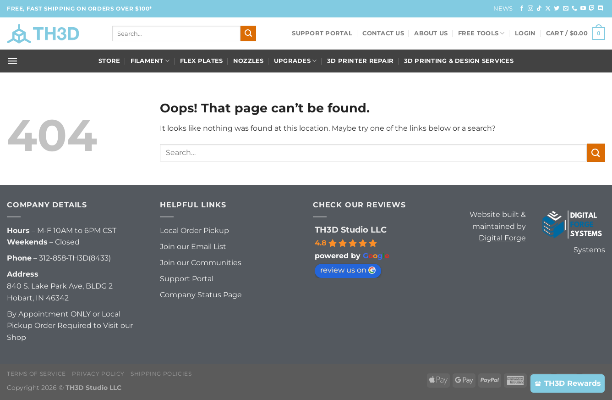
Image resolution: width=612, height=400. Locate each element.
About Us (431, 33)
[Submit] (248, 33)
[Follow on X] (548, 9)
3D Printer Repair (360, 60)
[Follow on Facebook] (522, 9)
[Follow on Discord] (600, 9)
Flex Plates (201, 60)
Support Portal (322, 33)
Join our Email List (193, 246)
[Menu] (12, 61)
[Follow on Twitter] (556, 9)
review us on (348, 270)
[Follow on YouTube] (583, 9)
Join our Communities (200, 262)
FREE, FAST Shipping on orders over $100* (79, 8)
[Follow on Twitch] (592, 9)
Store (109, 60)
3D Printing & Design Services (459, 60)
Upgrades (295, 60)
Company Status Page (201, 294)
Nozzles (248, 60)
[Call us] (574, 9)
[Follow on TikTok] (539, 9)
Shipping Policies (161, 373)
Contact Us (383, 33)
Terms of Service (36, 373)
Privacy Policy (98, 373)
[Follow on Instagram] (530, 9)
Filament (150, 60)
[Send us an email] (565, 9)
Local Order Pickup (194, 230)
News (503, 8)
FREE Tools (481, 33)
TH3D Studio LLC (351, 230)
